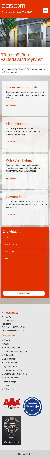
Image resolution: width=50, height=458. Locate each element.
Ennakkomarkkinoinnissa (15, 351)
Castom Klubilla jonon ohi (15, 374)
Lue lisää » (11, 105)
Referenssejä (10, 381)
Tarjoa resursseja (12, 378)
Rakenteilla (9, 355)
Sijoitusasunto (10, 366)
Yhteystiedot (9, 389)
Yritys (6, 385)
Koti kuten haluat (11, 362)
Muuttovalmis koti (12, 347)
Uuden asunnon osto (13, 370)
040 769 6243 (24, 12)
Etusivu (7, 340)
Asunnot (7, 344)
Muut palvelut (10, 359)
